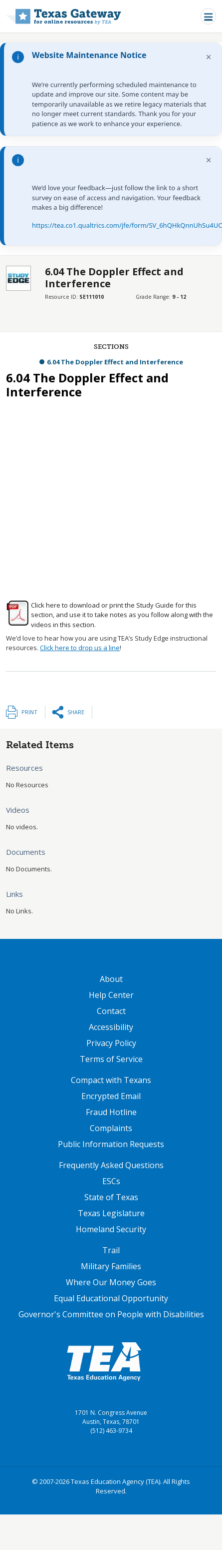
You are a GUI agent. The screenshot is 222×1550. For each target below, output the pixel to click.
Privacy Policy (111, 1043)
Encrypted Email (111, 1096)
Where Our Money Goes (111, 1282)
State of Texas (111, 1197)
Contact (111, 1010)
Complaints (111, 1128)
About (111, 978)
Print (29, 712)
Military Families (111, 1266)
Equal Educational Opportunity (111, 1298)
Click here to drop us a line (80, 647)
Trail (111, 1250)
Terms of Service (111, 1059)
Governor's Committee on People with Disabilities (111, 1314)
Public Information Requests (111, 1144)
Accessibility (111, 1026)
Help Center (111, 994)
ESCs (111, 1181)
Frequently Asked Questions (111, 1165)
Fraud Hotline (111, 1112)
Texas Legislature (111, 1213)
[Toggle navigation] (208, 16)
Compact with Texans (111, 1080)
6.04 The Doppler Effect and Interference (115, 361)
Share (75, 712)
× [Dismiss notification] (209, 57)
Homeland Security (111, 1229)
